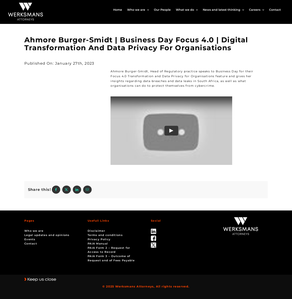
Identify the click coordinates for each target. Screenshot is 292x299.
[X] (66, 190)
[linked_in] (153, 230)
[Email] (87, 190)
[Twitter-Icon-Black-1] (153, 244)
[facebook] (153, 237)
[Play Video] (171, 131)
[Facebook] (56, 190)
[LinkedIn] (77, 190)
